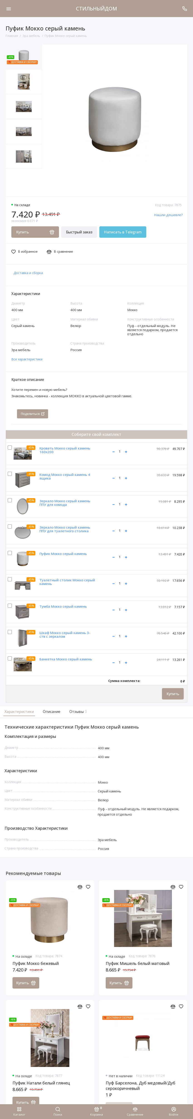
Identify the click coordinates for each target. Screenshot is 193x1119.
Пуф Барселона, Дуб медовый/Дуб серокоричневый (140, 1085)
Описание (51, 711)
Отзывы (77, 711)
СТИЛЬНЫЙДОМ (96, 8)
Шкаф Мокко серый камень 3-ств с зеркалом (64, 634)
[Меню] (8, 8)
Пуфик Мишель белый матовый (137, 963)
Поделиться (32, 414)
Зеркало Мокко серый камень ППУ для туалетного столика (64, 529)
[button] (15, 182)
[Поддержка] (184, 8)
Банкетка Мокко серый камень (65, 659)
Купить (172, 693)
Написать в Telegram (123, 232)
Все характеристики (26, 359)
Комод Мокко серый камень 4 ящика (64, 476)
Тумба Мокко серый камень (63, 606)
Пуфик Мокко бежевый (35, 963)
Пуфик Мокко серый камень (63, 553)
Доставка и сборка (28, 273)
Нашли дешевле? (168, 214)
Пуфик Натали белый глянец (41, 1083)
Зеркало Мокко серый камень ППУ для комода (64, 503)
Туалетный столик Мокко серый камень (67, 582)
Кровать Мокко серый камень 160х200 (64, 450)
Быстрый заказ (79, 232)
